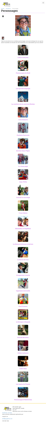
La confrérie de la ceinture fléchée (23, 104)
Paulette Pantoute (23, 135)
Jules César (23, 368)
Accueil (2, 8)
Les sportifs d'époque (23, 88)
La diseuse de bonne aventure (23, 244)
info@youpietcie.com (7, 418)
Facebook (4, 412)
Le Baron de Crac (23, 260)
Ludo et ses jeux (23, 57)
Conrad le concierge (23, 197)
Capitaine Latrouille (23, 291)
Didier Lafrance (23, 353)
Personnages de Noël (23, 73)
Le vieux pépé (23, 166)
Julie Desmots (23, 120)
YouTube (10, 412)
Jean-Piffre (23, 182)
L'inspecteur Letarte (23, 275)
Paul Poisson (23, 306)
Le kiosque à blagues (23, 322)
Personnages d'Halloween (23, 400)
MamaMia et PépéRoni (23, 228)
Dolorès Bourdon (23, 337)
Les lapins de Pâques (23, 384)
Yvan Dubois (23, 213)
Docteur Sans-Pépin (23, 151)
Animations (8, 8)
